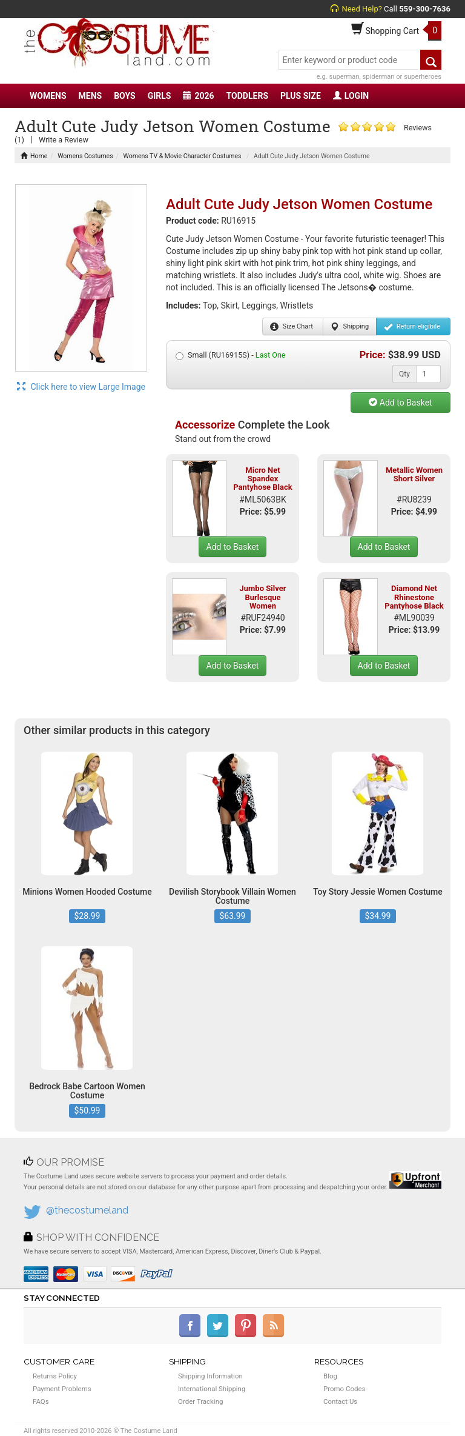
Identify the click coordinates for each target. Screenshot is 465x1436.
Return (412, 326)
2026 (198, 96)
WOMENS (48, 96)
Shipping (350, 326)
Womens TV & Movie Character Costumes (183, 156)
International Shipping (211, 1388)
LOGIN (351, 96)
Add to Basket (400, 402)
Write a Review (63, 139)
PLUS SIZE (300, 96)
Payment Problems (62, 1388)
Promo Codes (344, 1388)
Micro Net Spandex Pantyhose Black (262, 479)
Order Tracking (200, 1401)
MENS (90, 96)
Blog (330, 1376)
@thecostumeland (87, 1210)
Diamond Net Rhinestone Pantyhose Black (413, 597)
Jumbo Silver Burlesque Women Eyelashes (263, 601)
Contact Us (340, 1401)
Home (34, 156)
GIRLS (159, 96)
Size (291, 326)
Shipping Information (210, 1376)
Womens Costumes (85, 156)
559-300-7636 (424, 8)
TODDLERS (247, 96)
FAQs (41, 1401)
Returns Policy (55, 1376)
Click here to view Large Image (81, 387)
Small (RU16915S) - (231, 355)
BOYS (124, 96)
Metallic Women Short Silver (414, 474)
